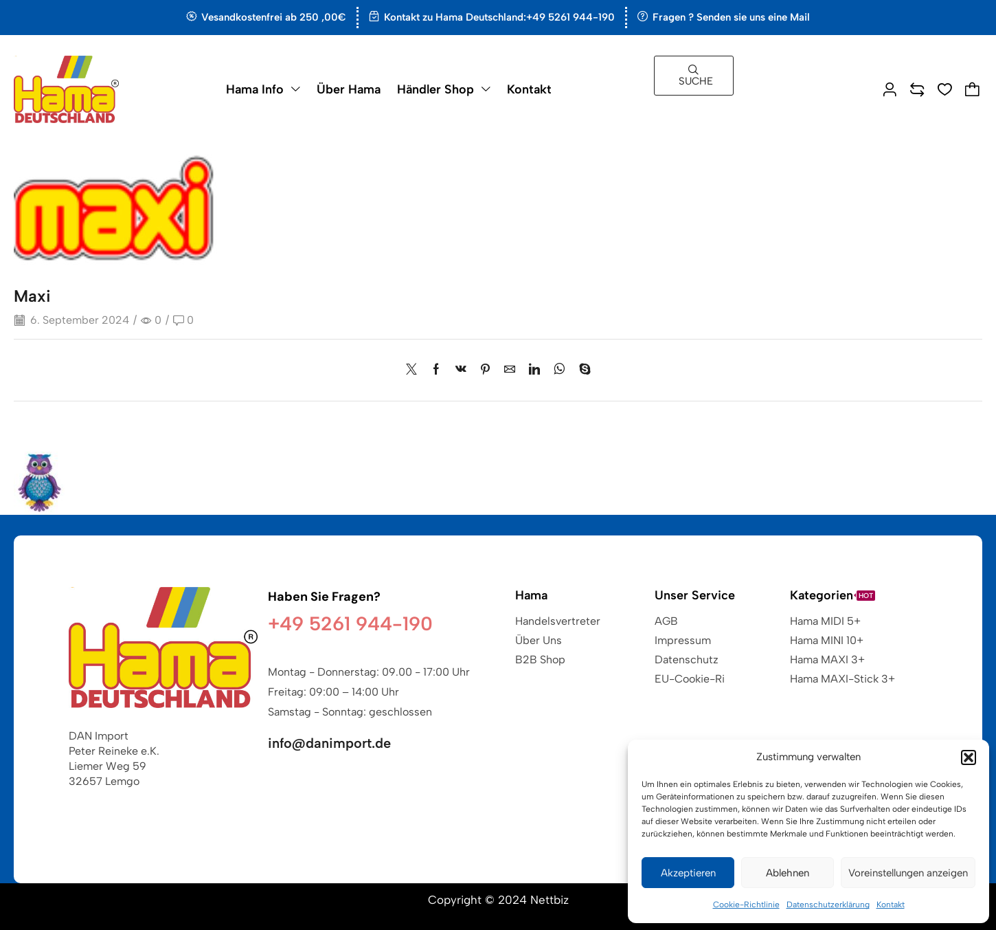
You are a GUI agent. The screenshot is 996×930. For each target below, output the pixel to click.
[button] (968, 757)
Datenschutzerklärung (828, 904)
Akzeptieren (688, 873)
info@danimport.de (329, 743)
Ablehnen (787, 873)
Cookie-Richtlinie (746, 904)
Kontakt (890, 904)
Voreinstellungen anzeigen (908, 873)
